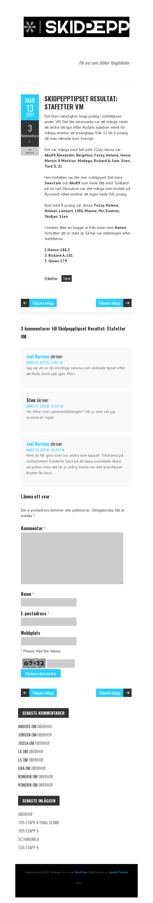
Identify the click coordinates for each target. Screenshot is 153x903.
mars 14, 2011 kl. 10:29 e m (45, 449)
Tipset (66, 278)
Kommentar (33, 528)
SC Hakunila (28, 839)
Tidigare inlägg (43, 303)
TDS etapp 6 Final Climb (38, 822)
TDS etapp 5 (28, 831)
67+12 (34, 663)
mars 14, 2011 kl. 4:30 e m (44, 406)
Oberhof (44, 726)
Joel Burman (37, 356)
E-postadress (35, 613)
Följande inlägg (109, 303)
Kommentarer (30, 138)
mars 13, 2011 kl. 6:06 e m (44, 362)
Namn (27, 594)
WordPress (81, 872)
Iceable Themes (118, 872)
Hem (79, 883)
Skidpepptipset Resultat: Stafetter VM (81, 102)
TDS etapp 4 (28, 847)
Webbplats (30, 633)
